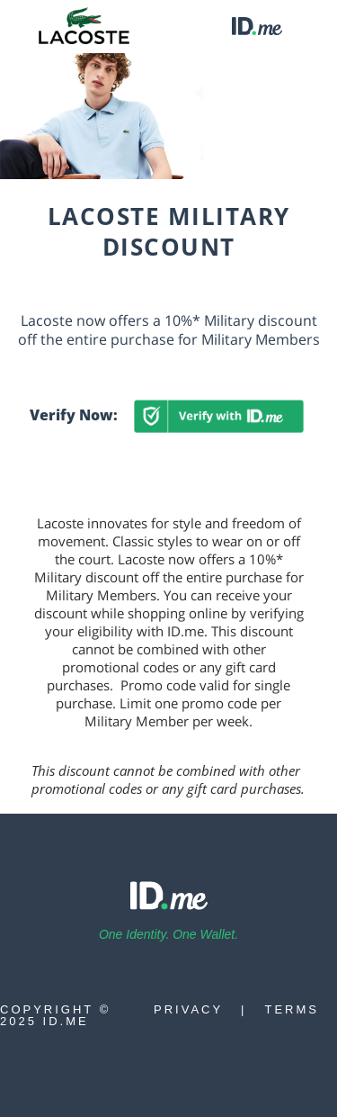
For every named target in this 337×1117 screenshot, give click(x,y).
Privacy (188, 1009)
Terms (292, 1009)
